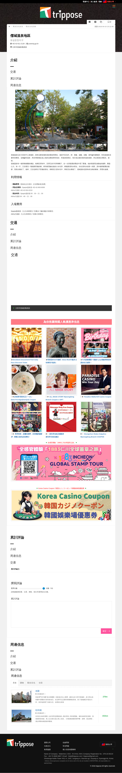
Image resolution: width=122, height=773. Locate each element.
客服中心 (86, 2)
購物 (22, 683)
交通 (13, 71)
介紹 (13, 234)
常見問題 (66, 746)
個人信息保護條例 (69, 749)
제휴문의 (47, 746)
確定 (105, 631)
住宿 (40, 683)
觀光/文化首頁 (18, 26)
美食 (15, 683)
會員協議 (47, 749)
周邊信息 (15, 85)
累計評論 (15, 78)
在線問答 (66, 742)
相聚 (37, 691)
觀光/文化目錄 (31, 26)
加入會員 (94, 2)
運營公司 (47, 742)
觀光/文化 (31, 683)
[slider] (44, 588)
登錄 (100, 2)
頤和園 (38, 710)
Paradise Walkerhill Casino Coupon (97, 397)
